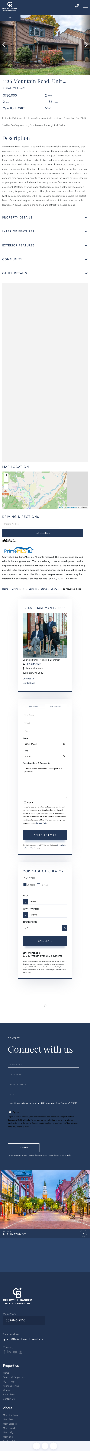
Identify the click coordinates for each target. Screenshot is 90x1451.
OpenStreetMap (72, 509)
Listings (16, 581)
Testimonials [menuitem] (9, 1431)
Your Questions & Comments (36, 755)
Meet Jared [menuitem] (9, 1418)
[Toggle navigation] (85, 6)
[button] (5, 45)
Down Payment (31, 901)
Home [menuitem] (6, 1363)
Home (5, 581)
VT (24, 581)
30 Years (29, 877)
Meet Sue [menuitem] (8, 1427)
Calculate (45, 933)
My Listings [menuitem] (9, 1372)
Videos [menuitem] (6, 1380)
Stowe (44, 581)
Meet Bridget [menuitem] (10, 1414)
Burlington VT (14, 1224)
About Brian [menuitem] (9, 1385)
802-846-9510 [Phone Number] (15, 1312)
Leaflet (60, 509)
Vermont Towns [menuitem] (11, 1376)
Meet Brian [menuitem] (8, 1410)
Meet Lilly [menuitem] (8, 1423)
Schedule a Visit (56, 699)
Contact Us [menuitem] (9, 1389)
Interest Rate (30, 914)
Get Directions (73, 525)
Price (25, 888)
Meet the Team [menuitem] (11, 1405)
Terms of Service (30, 840)
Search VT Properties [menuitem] (14, 1367)
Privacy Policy (42, 816)
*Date (25, 730)
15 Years (43, 877)
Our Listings (29, 675)
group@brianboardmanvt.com (27, 1329)
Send (26, 1138)
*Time (25, 743)
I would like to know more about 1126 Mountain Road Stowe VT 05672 (45, 1091)
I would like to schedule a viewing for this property (45, 775)
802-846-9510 (33, 656)
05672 (54, 581)
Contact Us (28, 671)
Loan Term (29, 870)
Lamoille (33, 581)
